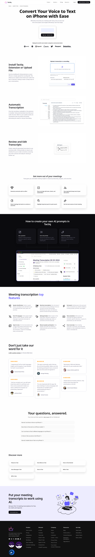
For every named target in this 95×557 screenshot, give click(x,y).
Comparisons (42, 545)
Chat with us (79, 532)
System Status (79, 535)
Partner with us (66, 532)
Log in (74, 2)
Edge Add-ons (66, 541)
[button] (49, 2)
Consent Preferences (55, 547)
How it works (29, 530)
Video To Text (42, 540)
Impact (52, 532)
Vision (52, 530)
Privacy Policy (54, 540)
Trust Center (54, 545)
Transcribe (41, 535)
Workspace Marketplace (66, 538)
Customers (53, 535)
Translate (41, 532)
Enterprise (28, 537)
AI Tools (40, 530)
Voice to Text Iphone (24, 6)
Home (10, 6)
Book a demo (79, 537)
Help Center (78, 530)
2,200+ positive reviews (15, 353)
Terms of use (54, 542)
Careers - (54, 537)
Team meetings (29, 542)
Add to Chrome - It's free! (84, 2)
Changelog (28, 547)
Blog (64, 530)
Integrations (29, 535)
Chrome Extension (67, 535)
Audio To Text (15, 6)
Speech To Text (42, 542)
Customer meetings (30, 545)
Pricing (61, 2)
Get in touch (46, 417)
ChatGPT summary (43, 547)
